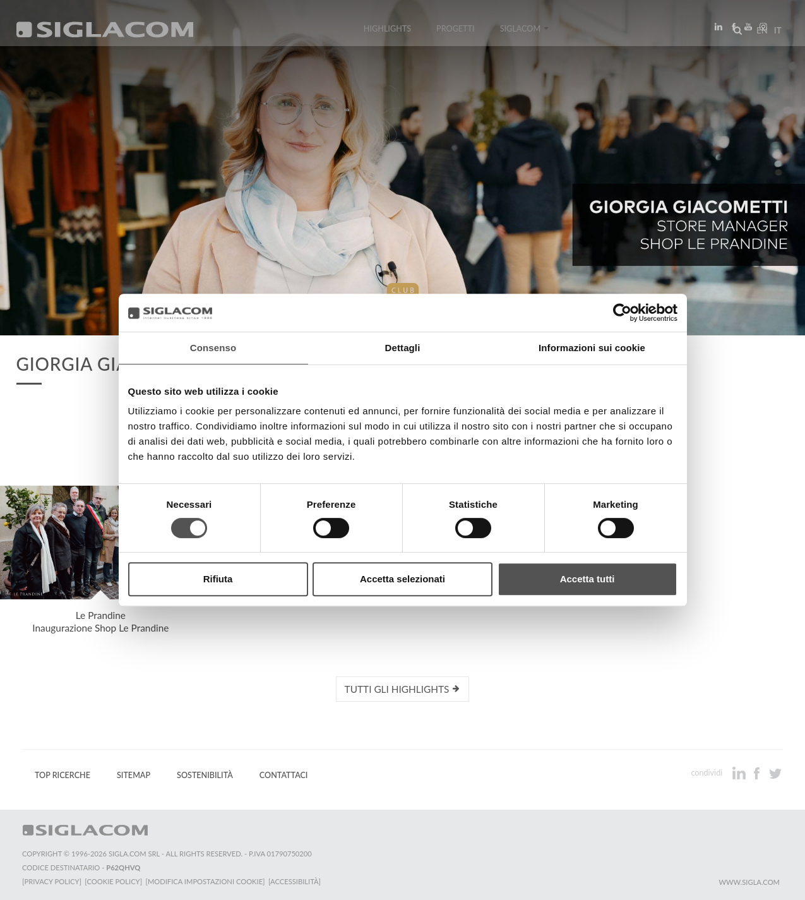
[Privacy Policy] (51, 881)
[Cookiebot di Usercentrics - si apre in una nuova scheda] (622, 312)
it (774, 34)
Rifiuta (218, 578)
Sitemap (133, 775)
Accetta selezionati (402, 578)
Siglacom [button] (524, 33)
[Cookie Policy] (115, 881)
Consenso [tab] (213, 347)
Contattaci (283, 775)
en (758, 34)
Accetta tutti (587, 578)
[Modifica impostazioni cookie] (208, 881)
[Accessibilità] (299, 881)
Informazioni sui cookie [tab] (592, 347)
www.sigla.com (749, 882)
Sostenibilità (205, 775)
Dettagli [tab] (402, 347)
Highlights (387, 33)
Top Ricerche (62, 775)
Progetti (455, 33)
